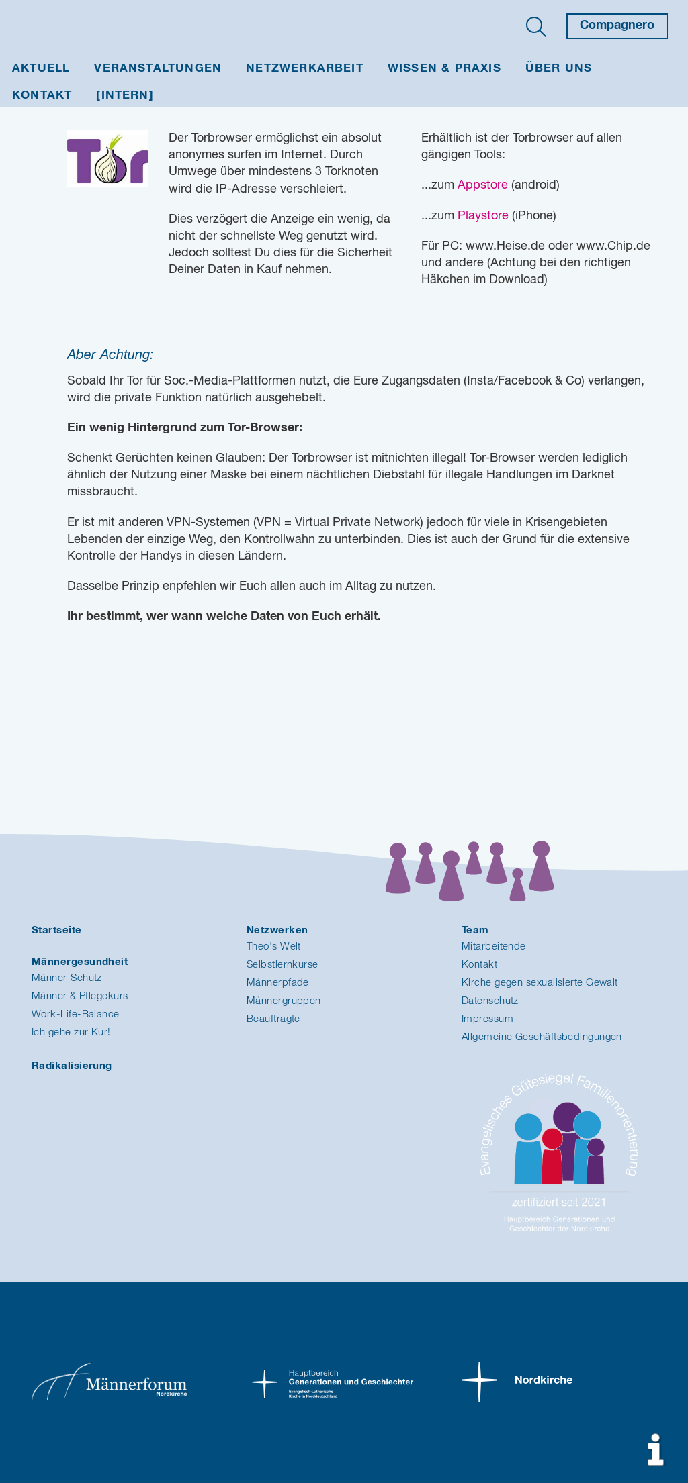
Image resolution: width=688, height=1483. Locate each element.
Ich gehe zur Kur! (71, 1032)
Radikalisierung (72, 1066)
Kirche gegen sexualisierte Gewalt (540, 983)
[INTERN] (125, 95)
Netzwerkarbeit (304, 68)
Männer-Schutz (67, 978)
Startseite (57, 930)
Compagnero (617, 25)
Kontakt (42, 95)
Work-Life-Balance (76, 1014)
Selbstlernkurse (282, 965)
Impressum (487, 1019)
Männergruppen (284, 1001)
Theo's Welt (274, 946)
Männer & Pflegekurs (80, 996)
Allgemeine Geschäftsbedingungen (542, 1037)
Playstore (483, 216)
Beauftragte (273, 1019)
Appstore (483, 185)
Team (475, 930)
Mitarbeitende (494, 946)
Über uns (559, 68)
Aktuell (41, 68)
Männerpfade (278, 983)
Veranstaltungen (158, 68)
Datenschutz (490, 1001)
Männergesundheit (80, 962)
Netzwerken (277, 930)
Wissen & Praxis (444, 68)
